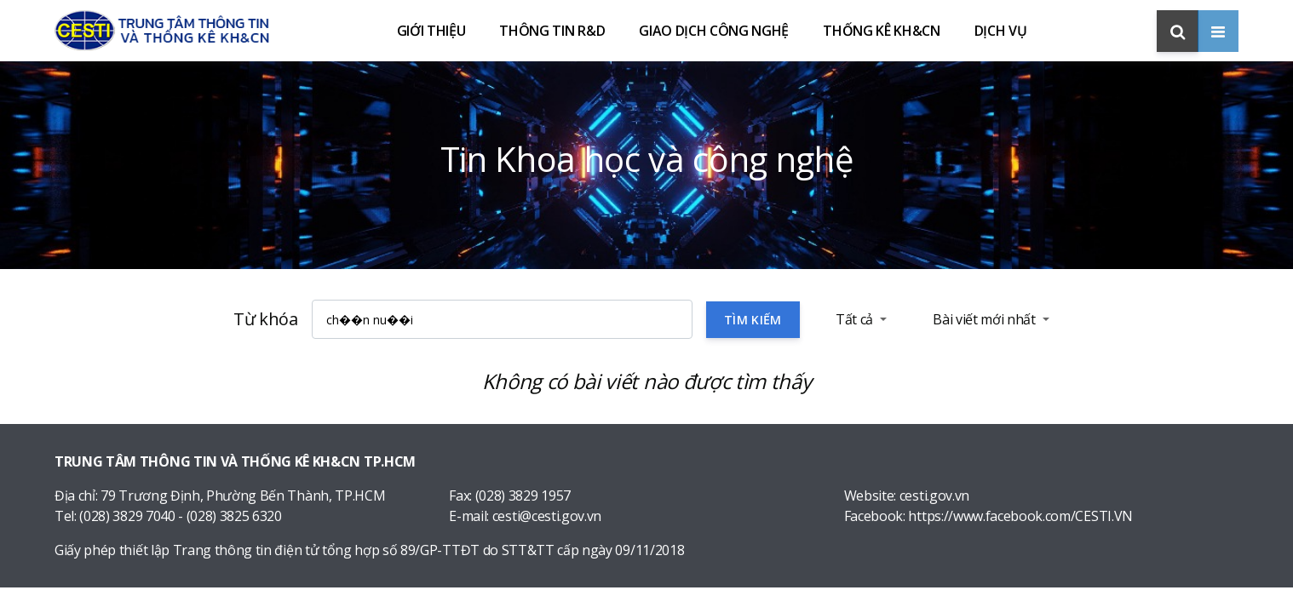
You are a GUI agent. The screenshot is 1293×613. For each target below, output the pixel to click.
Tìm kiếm (753, 320)
